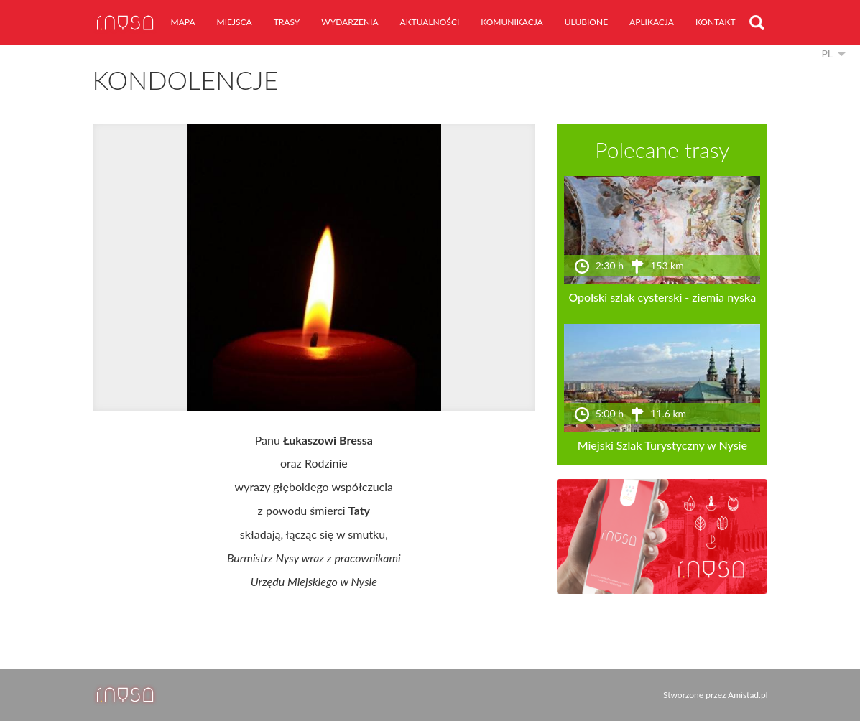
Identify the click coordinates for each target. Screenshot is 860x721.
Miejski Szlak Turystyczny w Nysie (662, 445)
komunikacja (511, 22)
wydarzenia (349, 22)
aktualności (430, 22)
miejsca (234, 22)
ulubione (586, 22)
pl (827, 53)
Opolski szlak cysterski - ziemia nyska (662, 297)
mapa (183, 22)
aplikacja (651, 22)
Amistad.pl (747, 694)
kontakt (715, 22)
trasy (287, 22)
